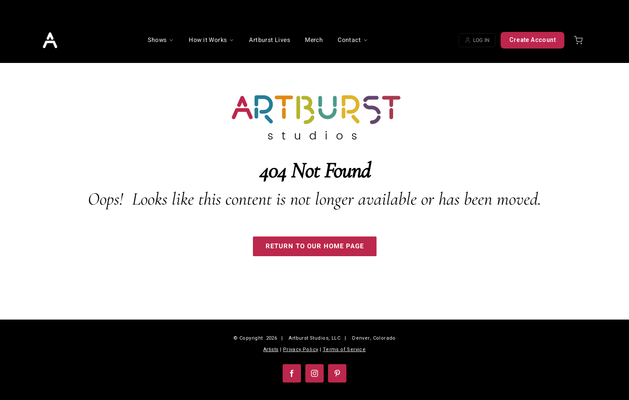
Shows (161, 40)
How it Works (211, 40)
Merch (314, 40)
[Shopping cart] (578, 40)
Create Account (532, 40)
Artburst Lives (269, 40)
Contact (353, 40)
